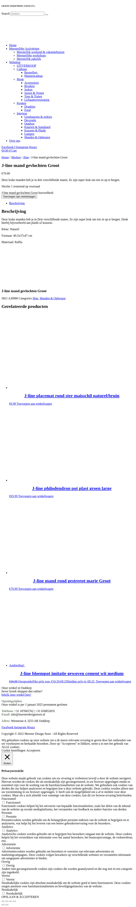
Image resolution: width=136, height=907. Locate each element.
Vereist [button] (6, 875)
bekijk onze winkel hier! (16, 694)
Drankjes (29, 106)
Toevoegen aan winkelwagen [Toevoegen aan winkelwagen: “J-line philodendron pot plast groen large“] (35, 496)
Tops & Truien (33, 96)
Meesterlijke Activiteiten (24, 48)
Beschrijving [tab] (17, 203)
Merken (16, 157)
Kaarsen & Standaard (37, 127)
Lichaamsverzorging (36, 99)
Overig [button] (6, 861)
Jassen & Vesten (34, 93)
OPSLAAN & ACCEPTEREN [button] (20, 896)
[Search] (46, 14)
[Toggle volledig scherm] (6, 901)
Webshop (14, 62)
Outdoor (29, 123)
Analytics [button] (7, 826)
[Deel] (10, 901)
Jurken (28, 89)
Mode (20, 79)
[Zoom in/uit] (3, 901)
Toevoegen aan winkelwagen (19, 196)
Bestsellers (30, 72)
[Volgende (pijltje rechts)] (6, 904)
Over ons (14, 140)
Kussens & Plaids (35, 130)
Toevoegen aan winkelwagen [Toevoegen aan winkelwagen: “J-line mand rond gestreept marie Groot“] (35, 588)
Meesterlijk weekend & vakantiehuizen (40, 52)
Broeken (29, 86)
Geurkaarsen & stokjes (38, 116)
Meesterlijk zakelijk (29, 58)
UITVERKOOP (26, 65)
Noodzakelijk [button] (10, 889)
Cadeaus (22, 69)
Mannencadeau (33, 75)
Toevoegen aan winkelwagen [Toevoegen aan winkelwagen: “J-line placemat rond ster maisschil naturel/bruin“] (34, 403)
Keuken (21, 103)
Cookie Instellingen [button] (13, 750)
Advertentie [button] (9, 844)
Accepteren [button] (33, 750)
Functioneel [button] (9, 798)
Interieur (22, 113)
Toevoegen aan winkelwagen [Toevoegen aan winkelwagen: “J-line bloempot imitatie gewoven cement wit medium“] (113, 681)
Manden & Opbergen (37, 137)
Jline (26, 157)
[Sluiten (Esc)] (14, 901)
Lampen (29, 133)
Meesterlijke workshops (31, 55)
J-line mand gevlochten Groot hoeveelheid (27, 192)
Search (6, 13)
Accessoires (31, 82)
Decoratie (30, 120)
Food (27, 110)
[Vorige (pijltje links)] (3, 904)
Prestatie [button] (7, 812)
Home (13, 45)
